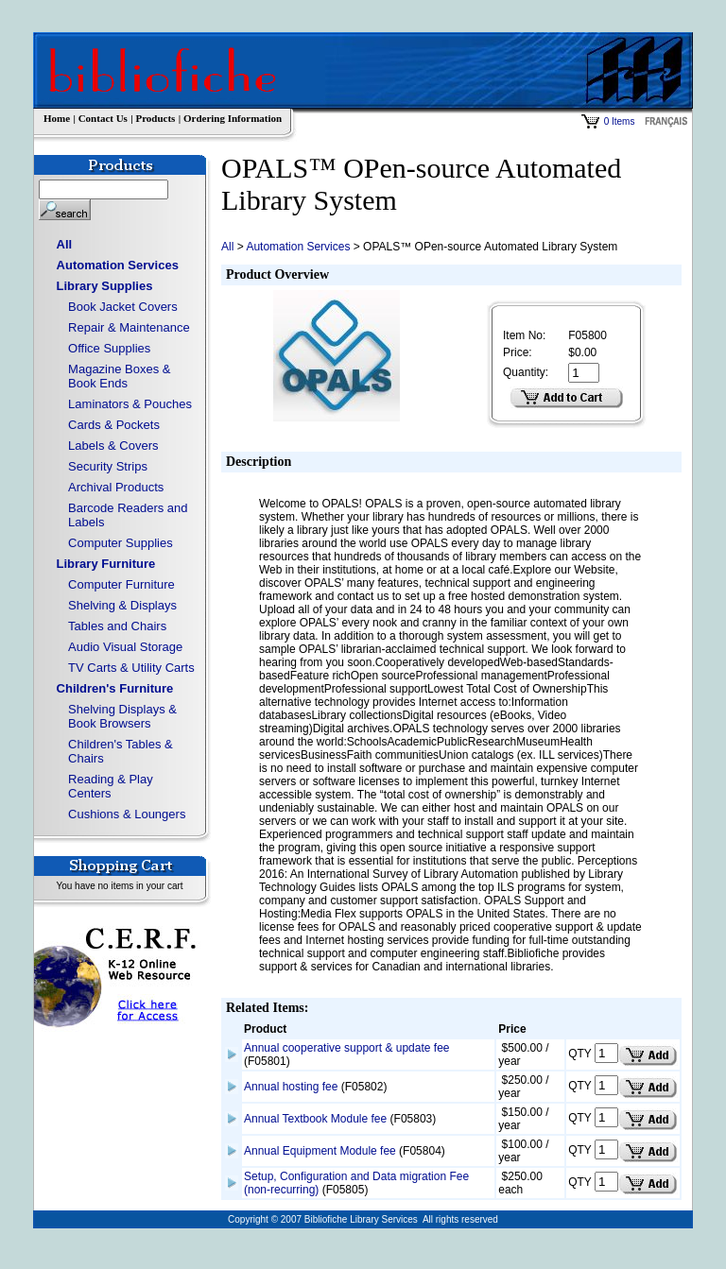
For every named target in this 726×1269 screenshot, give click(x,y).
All (65, 244)
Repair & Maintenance (129, 327)
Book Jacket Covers (123, 307)
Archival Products (116, 487)
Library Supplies (105, 286)
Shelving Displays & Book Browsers (122, 716)
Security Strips (107, 466)
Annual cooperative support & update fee (347, 1048)
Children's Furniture (115, 688)
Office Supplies (109, 348)
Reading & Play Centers (110, 786)
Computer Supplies (120, 543)
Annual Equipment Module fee (320, 1151)
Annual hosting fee (290, 1086)
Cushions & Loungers (126, 814)
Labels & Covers (113, 445)
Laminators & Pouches (130, 404)
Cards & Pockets (114, 425)
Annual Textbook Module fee (315, 1118)
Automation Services (118, 265)
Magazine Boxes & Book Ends (119, 376)
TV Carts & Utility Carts (131, 667)
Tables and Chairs (117, 626)
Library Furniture (106, 564)
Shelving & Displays (122, 605)
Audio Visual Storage (125, 647)
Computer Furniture (121, 584)
